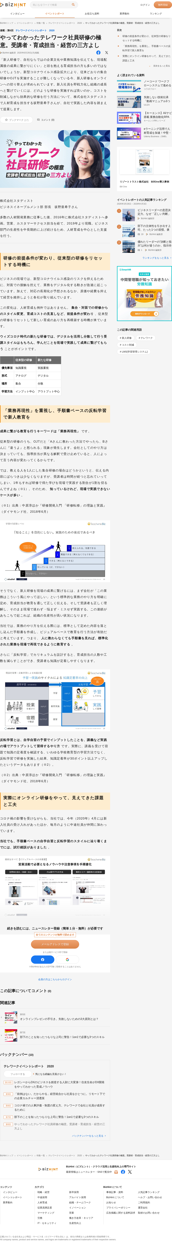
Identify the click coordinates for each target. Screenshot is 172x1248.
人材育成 (42, 1202)
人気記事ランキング (149, 1192)
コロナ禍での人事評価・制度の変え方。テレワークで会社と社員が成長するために (59, 1107)
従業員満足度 (44, 1207)
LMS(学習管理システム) (135, 351)
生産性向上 (75, 1223)
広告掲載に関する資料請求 (120, 1212)
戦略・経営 (43, 1192)
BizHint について (115, 1197)
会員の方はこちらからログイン (55, 979)
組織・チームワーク (80, 1202)
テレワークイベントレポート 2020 (35, 30)
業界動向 (124, 13)
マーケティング (45, 1212)
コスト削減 (128, 344)
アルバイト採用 (77, 1197)
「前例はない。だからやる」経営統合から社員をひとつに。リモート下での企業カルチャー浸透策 (59, 1096)
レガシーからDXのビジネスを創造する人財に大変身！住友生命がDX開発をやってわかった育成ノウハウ (59, 1084)
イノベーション (77, 1207)
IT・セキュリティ (46, 1223)
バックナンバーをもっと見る (87, 1135)
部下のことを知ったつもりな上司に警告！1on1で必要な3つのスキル (56, 1116)
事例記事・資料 (114, 1192)
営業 (71, 1212)
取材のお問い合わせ (149, 1212)
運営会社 (143, 1207)
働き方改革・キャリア (81, 1218)
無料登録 (163, 4)
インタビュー (17, 13)
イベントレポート (54, 13)
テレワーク (147, 338)
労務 (39, 1218)
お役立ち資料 (92, 13)
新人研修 (127, 338)
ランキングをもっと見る (155, 257)
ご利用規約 (144, 1202)
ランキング (156, 13)
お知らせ (111, 1202)
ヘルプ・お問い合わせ (150, 1197)
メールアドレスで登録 (55, 944)
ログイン (145, 5)
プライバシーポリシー (118, 1207)
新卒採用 (74, 1192)
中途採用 (42, 1197)
